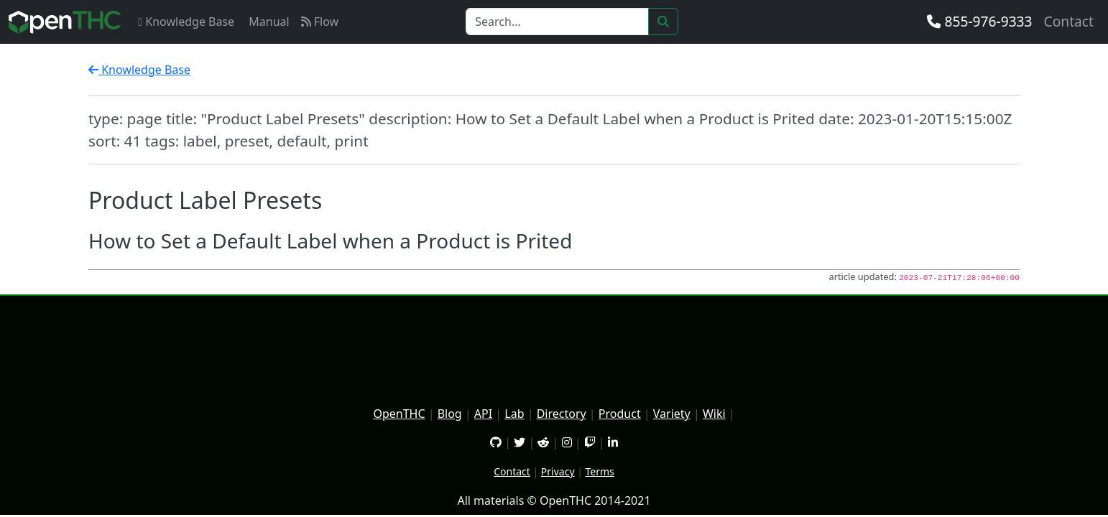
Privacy (558, 471)
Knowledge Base (186, 21)
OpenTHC (399, 413)
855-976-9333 (979, 21)
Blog (450, 413)
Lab (514, 413)
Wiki (714, 413)
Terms (600, 471)
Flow (320, 21)
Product (620, 413)
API (483, 413)
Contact (1069, 21)
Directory (561, 413)
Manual (268, 21)
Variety (672, 413)
